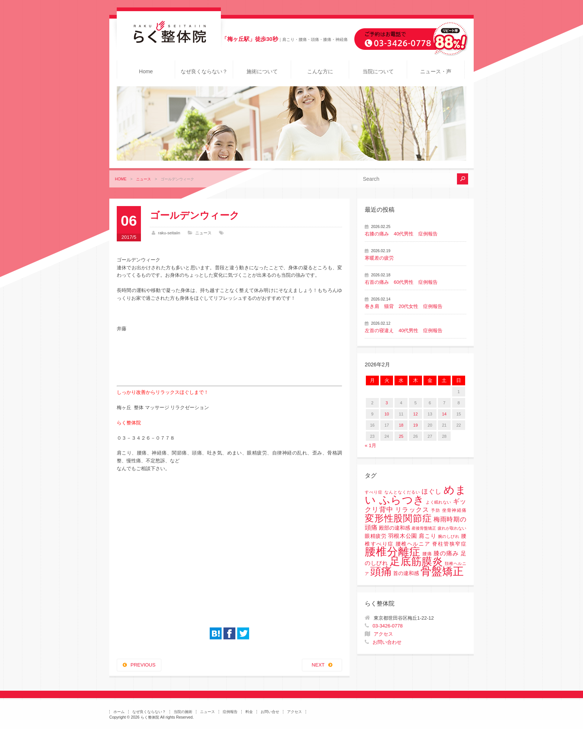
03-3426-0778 (388, 626)
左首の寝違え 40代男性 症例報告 (403, 330)
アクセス (383, 634)
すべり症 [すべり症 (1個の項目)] (374, 492)
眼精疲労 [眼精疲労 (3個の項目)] (376, 536)
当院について (378, 71)
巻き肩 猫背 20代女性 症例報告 (403, 306)
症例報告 (230, 712)
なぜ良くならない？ (204, 71)
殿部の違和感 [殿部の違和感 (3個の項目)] (394, 528)
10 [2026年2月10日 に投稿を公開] (386, 414)
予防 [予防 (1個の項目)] (435, 510)
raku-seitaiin (169, 233)
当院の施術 (183, 712)
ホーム (119, 712)
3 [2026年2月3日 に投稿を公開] (387, 403)
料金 (249, 712)
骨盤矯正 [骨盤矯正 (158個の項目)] (442, 571)
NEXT (318, 665)
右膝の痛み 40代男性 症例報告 (401, 234)
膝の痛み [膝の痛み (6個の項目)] (446, 553)
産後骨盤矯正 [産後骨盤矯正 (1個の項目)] (424, 528)
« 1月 (370, 445)
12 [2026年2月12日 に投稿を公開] (415, 414)
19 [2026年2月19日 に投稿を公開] (415, 425)
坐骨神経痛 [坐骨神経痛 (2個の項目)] (454, 510)
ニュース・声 (435, 71)
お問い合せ (270, 712)
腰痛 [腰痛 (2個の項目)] (427, 553)
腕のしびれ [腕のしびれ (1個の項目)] (449, 536)
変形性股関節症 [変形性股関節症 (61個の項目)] (398, 518)
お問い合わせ (387, 642)
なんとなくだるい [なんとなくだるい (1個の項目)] (402, 492)
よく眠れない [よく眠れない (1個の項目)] (438, 502)
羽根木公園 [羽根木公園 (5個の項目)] (402, 536)
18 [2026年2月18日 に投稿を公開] (401, 425)
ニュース (143, 179)
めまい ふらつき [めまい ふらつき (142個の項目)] (415, 495)
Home (146, 71)
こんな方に (320, 71)
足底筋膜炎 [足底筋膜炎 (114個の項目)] (416, 561)
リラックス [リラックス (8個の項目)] (412, 509)
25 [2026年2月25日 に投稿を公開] (401, 436)
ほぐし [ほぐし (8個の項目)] (432, 491)
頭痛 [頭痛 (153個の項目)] (381, 571)
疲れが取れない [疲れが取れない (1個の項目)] (452, 528)
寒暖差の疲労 (379, 258)
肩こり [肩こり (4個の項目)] (427, 536)
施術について (262, 71)
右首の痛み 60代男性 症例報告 (401, 282)
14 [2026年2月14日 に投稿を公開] (444, 414)
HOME (120, 179)
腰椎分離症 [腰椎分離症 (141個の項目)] (393, 552)
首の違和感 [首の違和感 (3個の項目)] (406, 573)
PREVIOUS (143, 665)
